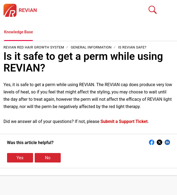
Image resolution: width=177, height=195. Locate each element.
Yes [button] (20, 158)
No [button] (48, 158)
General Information (91, 48)
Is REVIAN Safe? (132, 48)
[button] (170, 10)
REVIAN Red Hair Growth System (34, 48)
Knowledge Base (20, 32)
